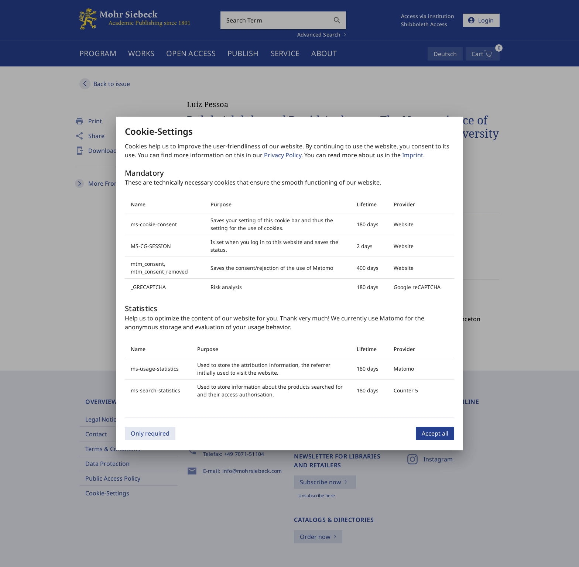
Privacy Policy (282, 155)
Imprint (412, 155)
